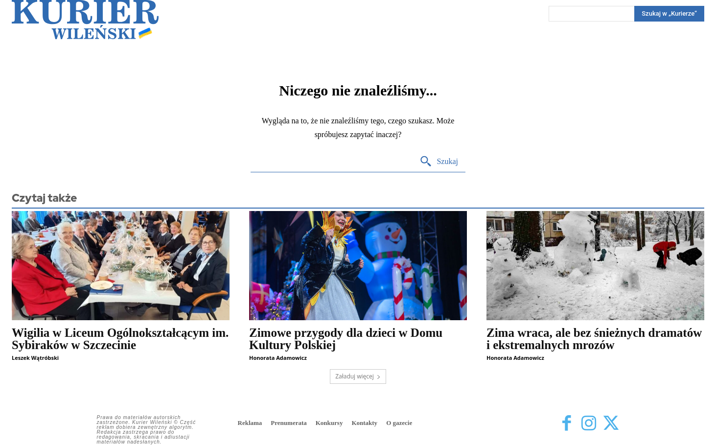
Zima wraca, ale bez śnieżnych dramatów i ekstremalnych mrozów (594, 339)
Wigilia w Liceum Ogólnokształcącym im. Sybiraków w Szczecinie (120, 339)
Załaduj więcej (358, 376)
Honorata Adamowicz (278, 357)
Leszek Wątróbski (35, 357)
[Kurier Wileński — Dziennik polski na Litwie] (85, 19)
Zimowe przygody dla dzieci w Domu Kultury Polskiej (345, 339)
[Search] (669, 14)
